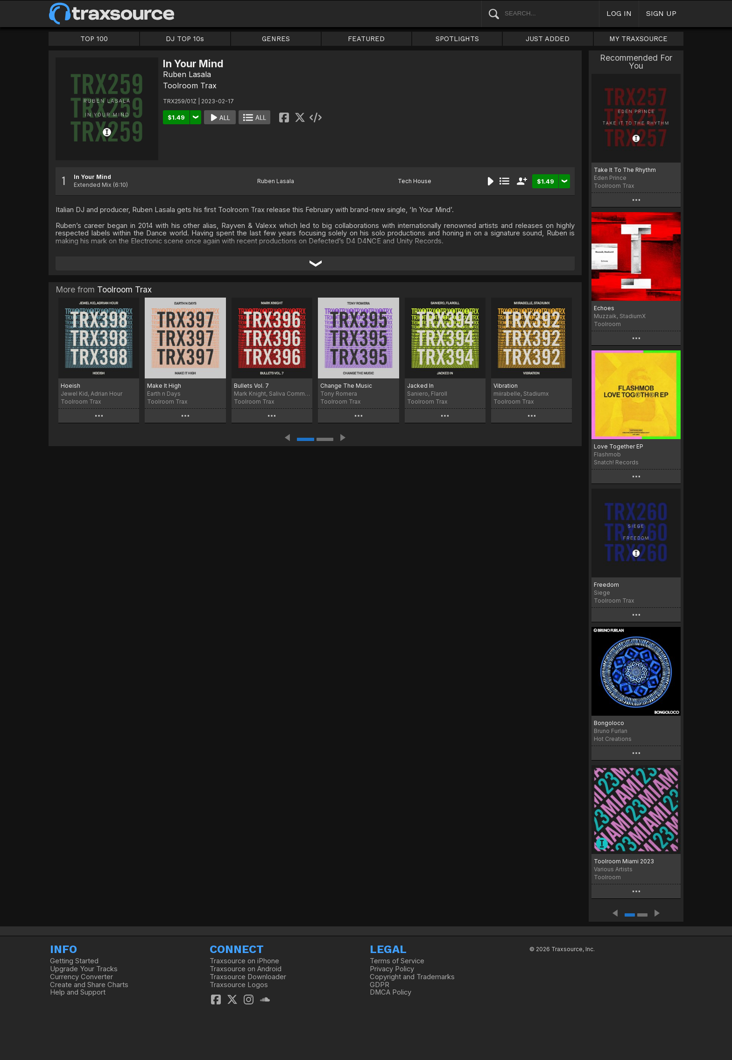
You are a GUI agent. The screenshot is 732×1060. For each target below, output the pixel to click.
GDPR (379, 985)
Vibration (505, 385)
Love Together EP (618, 446)
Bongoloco (609, 722)
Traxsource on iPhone (244, 961)
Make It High (164, 385)
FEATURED (366, 39)
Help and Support (78, 992)
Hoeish (70, 385)
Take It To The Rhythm (625, 169)
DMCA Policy (390, 992)
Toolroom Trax (190, 85)
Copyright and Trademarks (412, 977)
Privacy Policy (392, 969)
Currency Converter (81, 977)
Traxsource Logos (239, 985)
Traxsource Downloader (248, 977)
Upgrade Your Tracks (84, 969)
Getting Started (74, 961)
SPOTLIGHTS (457, 39)
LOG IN (619, 13)
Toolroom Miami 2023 (624, 861)
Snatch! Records (616, 462)
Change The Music (346, 385)
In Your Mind (92, 176)
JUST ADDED (548, 39)
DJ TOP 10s (185, 39)
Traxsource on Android (246, 969)
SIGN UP (661, 13)
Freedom (606, 584)
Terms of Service (397, 961)
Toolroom (607, 323)
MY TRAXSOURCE (638, 39)
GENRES (276, 39)
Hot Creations (613, 738)
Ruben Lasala (187, 74)
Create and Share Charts (89, 985)
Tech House (414, 181)
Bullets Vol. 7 (251, 385)
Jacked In (420, 385)
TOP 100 (94, 39)
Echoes (604, 308)
